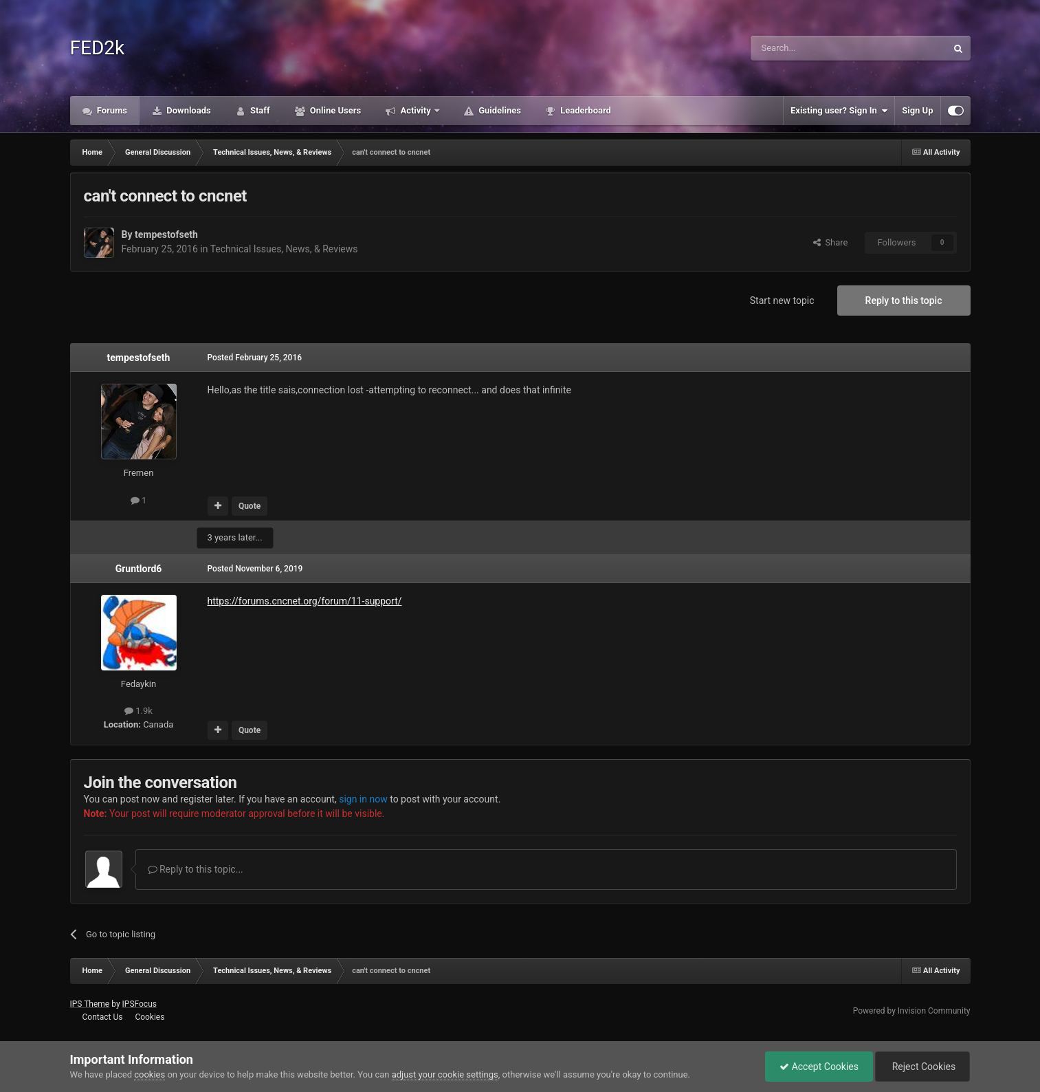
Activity (415, 110)
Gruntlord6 (138, 568)
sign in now (363, 799)
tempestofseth (166, 234)
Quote (250, 506)
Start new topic (782, 300)
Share (830, 242)
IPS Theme (90, 1004)
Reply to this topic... (195, 869)
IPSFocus (139, 1004)
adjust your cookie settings (445, 1074)
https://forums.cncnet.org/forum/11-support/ (305, 601)
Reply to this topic (903, 300)
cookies (149, 1074)
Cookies (149, 1017)
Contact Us (102, 1017)
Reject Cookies (922, 1066)
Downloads (187, 110)
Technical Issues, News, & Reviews (284, 248)
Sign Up (917, 110)
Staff (259, 110)
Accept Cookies (819, 1066)
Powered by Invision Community (912, 1011)
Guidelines (498, 110)
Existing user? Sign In (838, 110)
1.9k (138, 711)
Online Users (335, 110)
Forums (111, 110)
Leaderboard (584, 110)
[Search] (816, 48)
